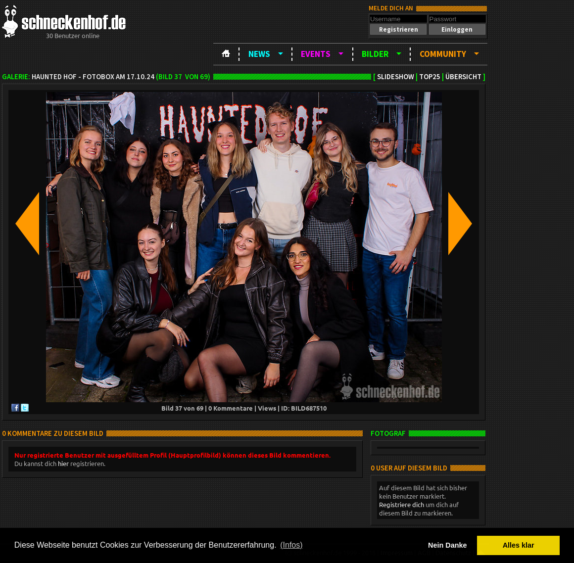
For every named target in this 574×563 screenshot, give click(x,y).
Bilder (375, 53)
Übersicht (463, 76)
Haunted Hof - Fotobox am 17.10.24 (93, 76)
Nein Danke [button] (447, 545)
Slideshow (395, 76)
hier (63, 463)
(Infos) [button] (291, 545)
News (259, 53)
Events (316, 53)
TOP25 (429, 76)
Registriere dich (401, 504)
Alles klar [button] (518, 545)
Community (443, 53)
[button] (398, 29)
